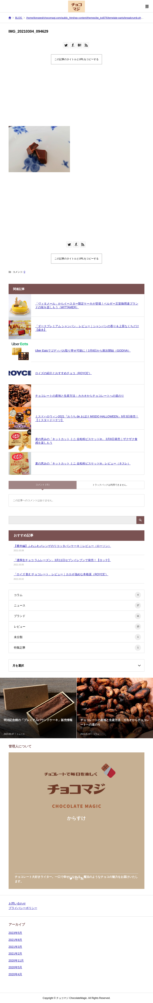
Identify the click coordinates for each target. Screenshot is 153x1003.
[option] (38, 708)
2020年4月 (15, 974)
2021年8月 (15, 939)
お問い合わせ (17, 903)
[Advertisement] (77, 97)
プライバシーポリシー (23, 908)
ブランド (77, 616)
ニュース (77, 605)
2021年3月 (15, 946)
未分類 (77, 637)
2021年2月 (15, 953)
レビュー (77, 627)
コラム (77, 595)
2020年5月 (15, 967)
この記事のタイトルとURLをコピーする (76, 59)
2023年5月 (15, 932)
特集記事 (77, 648)
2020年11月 (16, 960)
